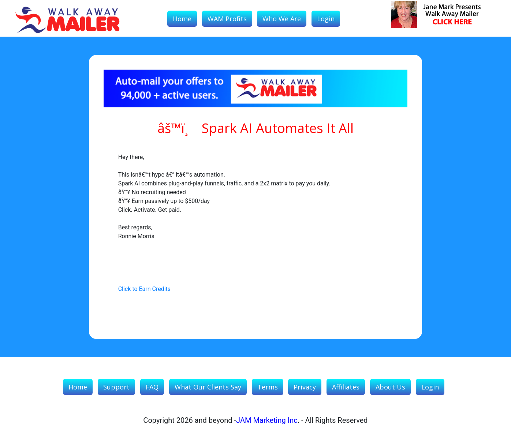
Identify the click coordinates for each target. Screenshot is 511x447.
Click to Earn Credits (144, 288)
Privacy (305, 387)
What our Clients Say (208, 387)
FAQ (152, 387)
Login (326, 18)
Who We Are (281, 18)
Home (182, 18)
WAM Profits (227, 18)
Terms (267, 387)
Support (116, 387)
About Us (390, 387)
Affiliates (345, 387)
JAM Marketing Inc (267, 420)
